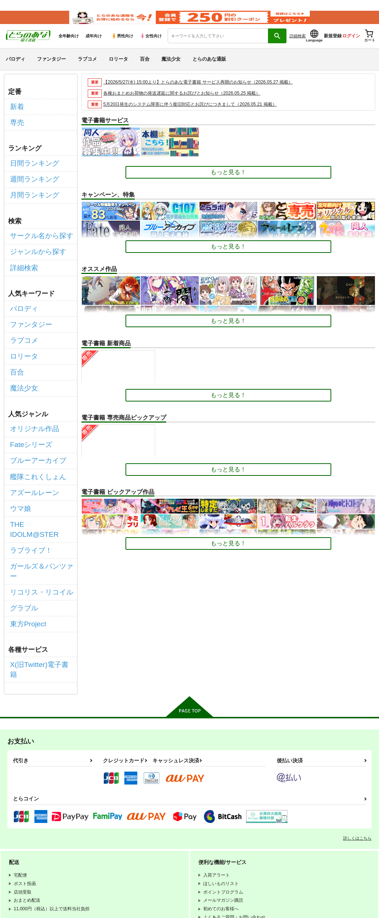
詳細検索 (297, 45)
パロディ (15, 68)
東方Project (25, 541)
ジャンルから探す (33, 242)
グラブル (22, 527)
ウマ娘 (19, 462)
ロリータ (118, 68)
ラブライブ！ (28, 488)
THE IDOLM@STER (37, 475)
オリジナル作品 (30, 396)
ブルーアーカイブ (33, 423)
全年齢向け (68, 45)
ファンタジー (51, 68)
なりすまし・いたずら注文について (194, 861)
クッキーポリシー (228, 855)
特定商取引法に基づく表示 (116, 861)
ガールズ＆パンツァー (39, 501)
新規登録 (333, 44)
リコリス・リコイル (36, 514)
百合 (145, 68)
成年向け (93, 45)
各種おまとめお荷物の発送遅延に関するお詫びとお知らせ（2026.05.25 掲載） (188, 102)
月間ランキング (30, 191)
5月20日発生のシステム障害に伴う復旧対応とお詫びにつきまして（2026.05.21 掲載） (197, 113)
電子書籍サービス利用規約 (116, 855)
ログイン (351, 44)
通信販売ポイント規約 (221, 849)
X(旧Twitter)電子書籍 (37, 578)
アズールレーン (30, 449)
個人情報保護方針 (177, 855)
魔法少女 (171, 68)
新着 (16, 114)
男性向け (122, 44)
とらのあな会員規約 (164, 849)
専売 (16, 127)
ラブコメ (87, 68)
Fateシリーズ (28, 410)
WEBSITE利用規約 (109, 849)
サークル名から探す (36, 229)
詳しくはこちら (357, 740)
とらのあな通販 (209, 68)
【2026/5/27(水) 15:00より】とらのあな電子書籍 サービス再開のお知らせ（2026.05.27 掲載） (205, 91)
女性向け (151, 44)
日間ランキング (30, 165)
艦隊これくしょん (33, 436)
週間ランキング (30, 178)
